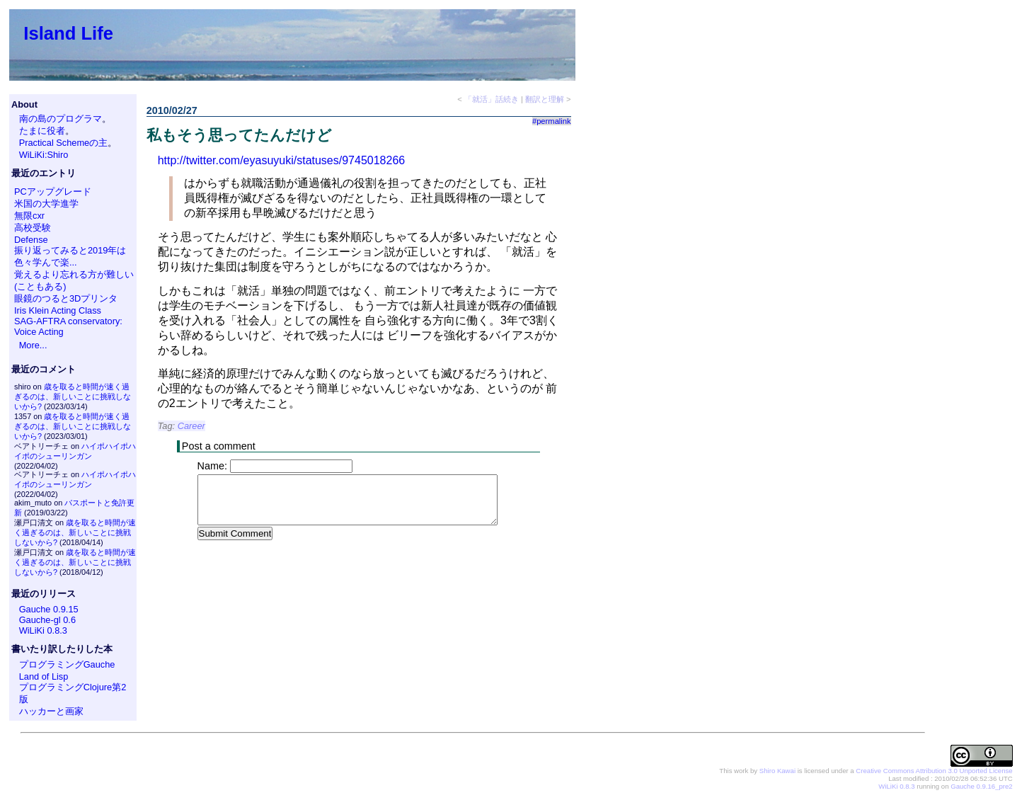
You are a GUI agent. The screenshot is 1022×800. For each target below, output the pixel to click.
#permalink (551, 121)
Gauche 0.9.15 (49, 609)
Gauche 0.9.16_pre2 (981, 786)
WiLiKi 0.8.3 (43, 630)
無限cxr (29, 215)
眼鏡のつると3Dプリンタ (65, 298)
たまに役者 (42, 130)
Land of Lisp (44, 676)
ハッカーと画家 (51, 711)
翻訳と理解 (544, 99)
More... (33, 345)
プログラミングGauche (67, 664)
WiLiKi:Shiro (44, 154)
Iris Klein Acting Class (57, 310)
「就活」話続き (491, 99)
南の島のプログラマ (60, 118)
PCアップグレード (52, 191)
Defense (31, 239)
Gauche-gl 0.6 (47, 620)
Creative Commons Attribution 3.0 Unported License (934, 771)
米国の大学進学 (46, 203)
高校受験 (32, 227)
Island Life (68, 33)
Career (191, 426)
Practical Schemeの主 (63, 142)
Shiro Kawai (777, 771)
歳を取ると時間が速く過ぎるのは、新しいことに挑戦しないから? (72, 396)
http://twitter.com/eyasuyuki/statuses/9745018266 (282, 160)
